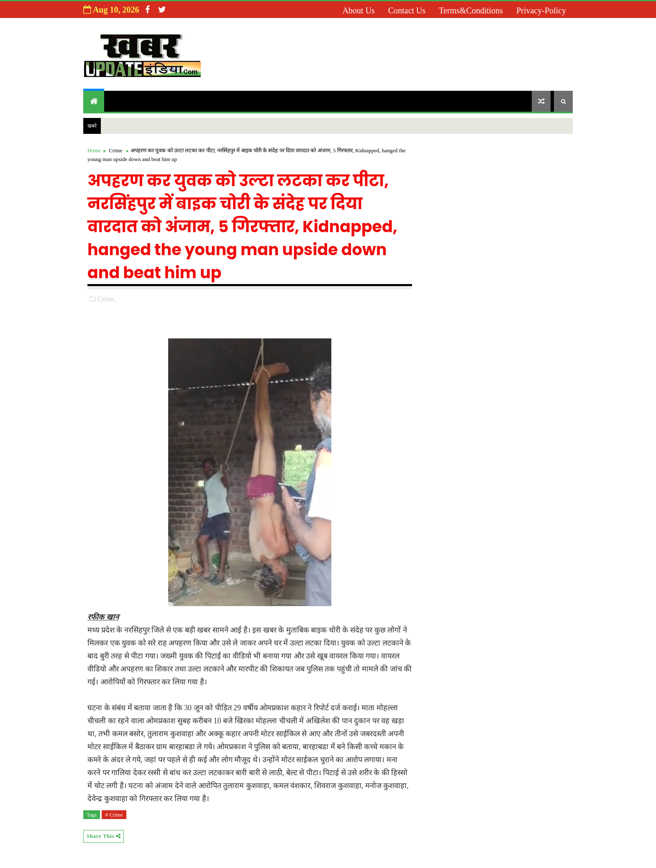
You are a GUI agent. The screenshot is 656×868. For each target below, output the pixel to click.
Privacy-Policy (541, 10)
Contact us (406, 10)
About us (358, 10)
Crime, (106, 298)
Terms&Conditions (471, 10)
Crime (116, 150)
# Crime (114, 815)
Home (94, 150)
